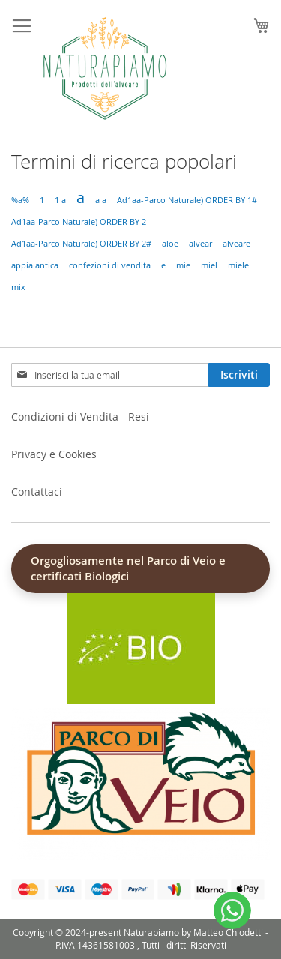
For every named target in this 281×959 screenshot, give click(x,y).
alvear (200, 243)
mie (183, 265)
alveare (236, 243)
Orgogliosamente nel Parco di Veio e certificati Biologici (128, 568)
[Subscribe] (239, 375)
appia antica (34, 265)
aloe (170, 243)
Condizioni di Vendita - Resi (80, 416)
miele (238, 265)
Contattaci (36, 491)
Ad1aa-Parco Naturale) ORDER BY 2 (78, 222)
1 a (60, 200)
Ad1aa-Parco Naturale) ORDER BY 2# (81, 243)
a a (100, 200)
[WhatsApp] (232, 910)
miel (209, 265)
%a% (20, 200)
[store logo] (105, 68)
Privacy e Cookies (54, 454)
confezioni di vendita (110, 265)
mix (18, 287)
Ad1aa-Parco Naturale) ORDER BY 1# (187, 200)
